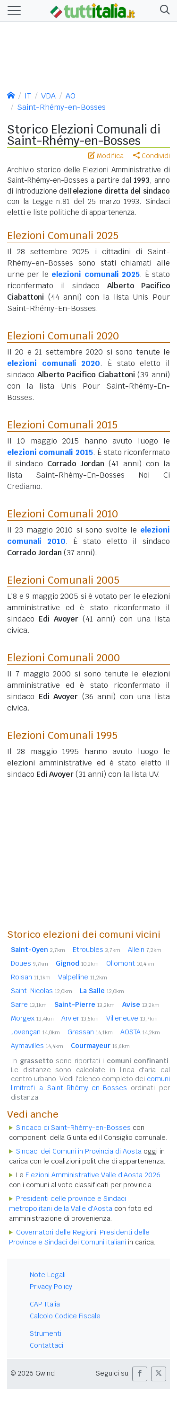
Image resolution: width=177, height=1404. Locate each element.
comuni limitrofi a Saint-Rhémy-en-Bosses (90, 1083)
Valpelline (82, 977)
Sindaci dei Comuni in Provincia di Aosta (79, 1151)
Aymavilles (37, 1045)
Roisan (31, 977)
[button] (163, 10)
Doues (29, 963)
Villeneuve (132, 1018)
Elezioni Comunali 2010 (62, 513)
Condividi (151, 155)
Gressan (90, 1032)
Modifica (106, 155)
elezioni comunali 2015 (50, 452)
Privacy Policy (51, 1286)
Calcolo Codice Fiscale (65, 1316)
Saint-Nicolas (41, 990)
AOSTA (140, 1032)
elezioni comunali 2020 (53, 363)
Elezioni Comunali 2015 (62, 424)
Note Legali (48, 1275)
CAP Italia (45, 1304)
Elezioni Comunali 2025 (62, 235)
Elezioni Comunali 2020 (63, 335)
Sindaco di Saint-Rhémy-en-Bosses (73, 1127)
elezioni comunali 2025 (95, 274)
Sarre (29, 1004)
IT (28, 96)
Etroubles (96, 949)
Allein (144, 949)
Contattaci (46, 1345)
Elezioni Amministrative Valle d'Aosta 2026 (92, 1175)
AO (71, 96)
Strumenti (45, 1333)
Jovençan (35, 1032)
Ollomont (130, 963)
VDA (48, 96)
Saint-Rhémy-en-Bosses (61, 107)
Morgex (32, 1018)
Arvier (80, 1018)
